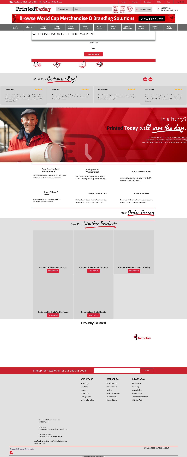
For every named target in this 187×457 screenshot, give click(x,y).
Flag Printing (85, 27)
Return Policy (137, 393)
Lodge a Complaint (87, 400)
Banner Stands (43, 27)
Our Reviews (136, 383)
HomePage (85, 383)
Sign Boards (57, 27)
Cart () (180, 2)
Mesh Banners (112, 387)
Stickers (28, 27)
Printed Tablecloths (127, 27)
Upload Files (93, 42)
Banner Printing (15, 27)
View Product (53, 271)
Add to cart (93, 54)
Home (123, 2)
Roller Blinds (169, 27)
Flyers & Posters (99, 27)
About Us (135, 2)
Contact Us (147, 2)
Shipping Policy (137, 400)
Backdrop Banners (113, 393)
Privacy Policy (86, 397)
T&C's (159, 2)
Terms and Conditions (140, 397)
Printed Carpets (141, 27)
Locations (84, 387)
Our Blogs (135, 387)
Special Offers (137, 390)
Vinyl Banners (111, 383)
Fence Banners (71, 27)
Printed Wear (113, 27)
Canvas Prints (155, 27)
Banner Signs (111, 397)
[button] (143, 9)
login (168, 2)
